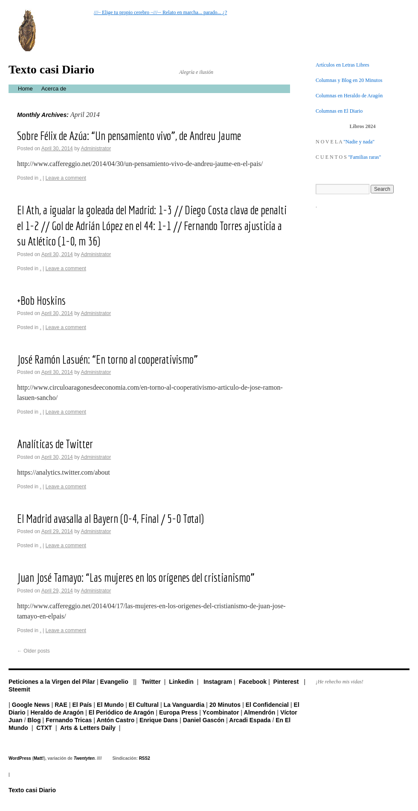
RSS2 (144, 758)
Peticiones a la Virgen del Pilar (52, 681)
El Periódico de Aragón (121, 712)
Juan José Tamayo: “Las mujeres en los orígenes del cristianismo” (136, 577)
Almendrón (260, 712)
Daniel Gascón (203, 720)
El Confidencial (267, 704)
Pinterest (286, 681)
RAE (61, 704)
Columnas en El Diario (339, 111)
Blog (34, 720)
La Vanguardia (184, 704)
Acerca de (54, 88)
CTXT (44, 727)
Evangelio (114, 681)
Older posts (33, 651)
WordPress (20, 758)
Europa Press (178, 712)
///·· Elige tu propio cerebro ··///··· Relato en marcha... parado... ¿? (160, 12)
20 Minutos (225, 704)
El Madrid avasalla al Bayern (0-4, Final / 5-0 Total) (110, 518)
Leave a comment (66, 178)
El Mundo (110, 704)
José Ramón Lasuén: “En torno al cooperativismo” (107, 359)
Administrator (96, 149)
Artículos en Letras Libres (342, 65)
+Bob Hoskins (41, 300)
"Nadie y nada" (358, 142)
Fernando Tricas (69, 720)
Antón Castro (116, 720)
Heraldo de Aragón (57, 712)
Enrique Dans (158, 720)
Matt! (39, 758)
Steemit (19, 689)
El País (82, 704)
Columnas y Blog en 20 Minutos (349, 80)
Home (25, 88)
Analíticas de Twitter (55, 444)
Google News (31, 704)
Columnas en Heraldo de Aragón (349, 96)
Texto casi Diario (51, 69)
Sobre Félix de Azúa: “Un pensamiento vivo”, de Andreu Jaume (129, 135)
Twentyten (84, 758)
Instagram (217, 681)
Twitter (151, 681)
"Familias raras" (364, 157)
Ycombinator (221, 712)
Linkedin (181, 681)
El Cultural (144, 704)
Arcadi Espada (249, 720)
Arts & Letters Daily (88, 727)
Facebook (253, 681)
